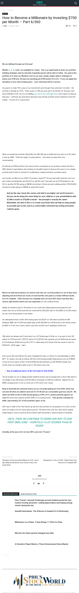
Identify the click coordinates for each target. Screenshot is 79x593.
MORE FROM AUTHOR (29, 440)
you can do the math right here (45, 94)
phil (5, 26)
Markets (11, 10)
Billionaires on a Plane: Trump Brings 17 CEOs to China (38, 468)
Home (4, 10)
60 (75, 26)
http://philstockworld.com (39, 424)
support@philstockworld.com (44, 568)
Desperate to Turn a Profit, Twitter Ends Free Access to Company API (60, 407)
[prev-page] (3, 500)
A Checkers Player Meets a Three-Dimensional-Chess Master (41, 490)
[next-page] (7, 500)
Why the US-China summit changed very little (34, 479)
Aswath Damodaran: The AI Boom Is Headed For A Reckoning (41, 457)
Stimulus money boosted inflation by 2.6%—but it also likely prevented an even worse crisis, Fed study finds (20, 408)
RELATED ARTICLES (11, 440)
